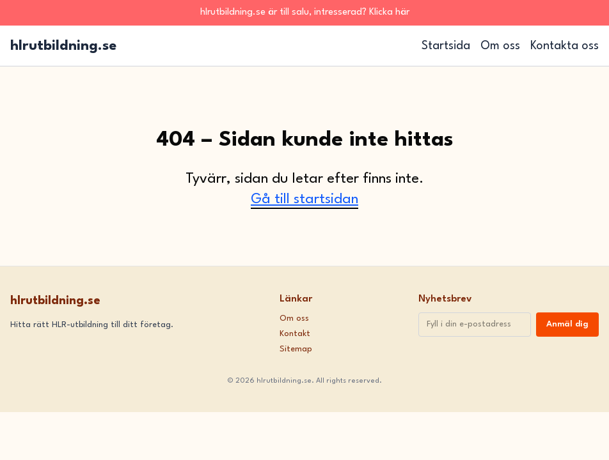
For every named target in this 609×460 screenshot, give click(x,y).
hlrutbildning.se (63, 46)
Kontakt (295, 334)
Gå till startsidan (304, 199)
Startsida (446, 46)
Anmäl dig (567, 324)
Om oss (500, 46)
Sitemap (296, 349)
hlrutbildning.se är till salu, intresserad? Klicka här (304, 12)
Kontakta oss (564, 46)
